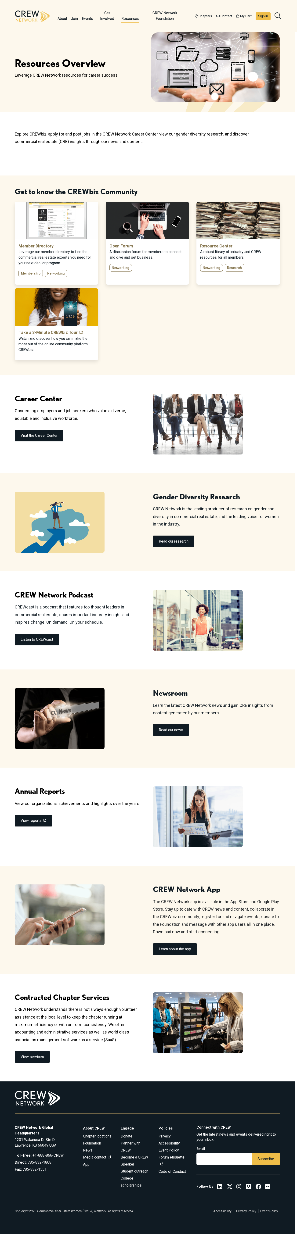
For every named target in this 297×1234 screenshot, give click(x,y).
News (88, 1150)
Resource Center (216, 245)
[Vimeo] (248, 1187)
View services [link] (32, 1057)
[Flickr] (267, 1187)
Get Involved (107, 16)
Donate (126, 1136)
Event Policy (169, 1150)
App (86, 1164)
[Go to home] (32, 16)
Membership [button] (30, 273)
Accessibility (169, 1143)
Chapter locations (97, 1136)
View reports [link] (31, 820)
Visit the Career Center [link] (39, 435)
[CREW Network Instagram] (238, 1187)
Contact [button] (224, 16)
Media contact (94, 1157)
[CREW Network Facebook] (258, 1187)
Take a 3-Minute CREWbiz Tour (48, 332)
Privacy (165, 1136)
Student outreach (134, 1171)
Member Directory (36, 245)
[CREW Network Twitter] (229, 1187)
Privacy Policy (246, 1211)
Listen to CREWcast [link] (37, 639)
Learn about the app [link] (175, 949)
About (62, 18)
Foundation (92, 1143)
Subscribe (265, 1159)
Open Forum (121, 245)
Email (200, 1149)
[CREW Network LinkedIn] (219, 1187)
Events (87, 18)
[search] (278, 16)
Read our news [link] (171, 730)
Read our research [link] (173, 541)
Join (74, 18)
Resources (130, 18)
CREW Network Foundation (164, 16)
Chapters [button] (203, 16)
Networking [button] (56, 273)
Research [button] (234, 268)
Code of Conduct (172, 1171)
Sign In (263, 16)
